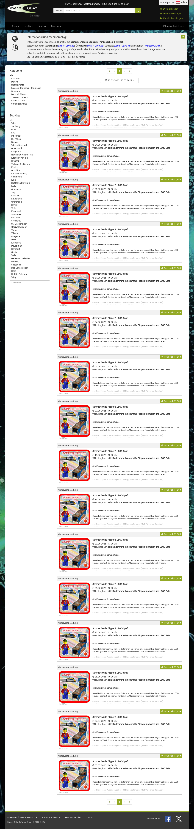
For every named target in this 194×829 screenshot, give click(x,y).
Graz (13, 129)
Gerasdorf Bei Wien (20, 258)
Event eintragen (169, 9)
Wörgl (14, 277)
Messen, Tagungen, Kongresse (26, 88)
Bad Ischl (15, 217)
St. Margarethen (19, 224)
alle (11, 75)
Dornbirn (15, 170)
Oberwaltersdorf (19, 227)
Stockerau (16, 220)
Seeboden (16, 264)
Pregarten (16, 236)
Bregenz (15, 161)
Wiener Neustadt (19, 145)
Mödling (15, 261)
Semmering (16, 176)
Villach (14, 233)
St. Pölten (16, 139)
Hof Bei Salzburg (19, 274)
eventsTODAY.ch (122, 45)
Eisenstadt (16, 211)
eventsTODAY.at (95, 45)
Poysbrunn (16, 246)
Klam (13, 180)
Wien (13, 123)
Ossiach (15, 252)
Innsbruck (16, 136)
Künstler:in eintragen (171, 18)
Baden (14, 142)
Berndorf (15, 249)
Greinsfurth (16, 148)
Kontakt (89, 817)
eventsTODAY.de (66, 45)
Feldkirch (15, 167)
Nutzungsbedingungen (51, 817)
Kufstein (15, 195)
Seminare (15, 91)
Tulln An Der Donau (20, 164)
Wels (13, 255)
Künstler (42, 26)
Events (15, 26)
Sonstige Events (19, 103)
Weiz (13, 239)
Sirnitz (14, 205)
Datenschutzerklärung (73, 817)
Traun (14, 230)
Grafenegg (16, 202)
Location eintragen (170, 13)
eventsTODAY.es (152, 45)
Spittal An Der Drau (20, 183)
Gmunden (16, 189)
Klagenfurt (16, 151)
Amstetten (16, 214)
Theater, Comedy (19, 97)
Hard (13, 271)
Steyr (13, 192)
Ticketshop (56, 26)
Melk (13, 186)
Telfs (13, 208)
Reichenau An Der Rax (22, 154)
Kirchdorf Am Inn (19, 158)
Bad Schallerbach (19, 268)
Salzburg (15, 126)
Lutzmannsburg (19, 173)
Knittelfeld (16, 242)
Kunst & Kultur (18, 100)
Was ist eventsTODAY (29, 817)
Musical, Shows (18, 94)
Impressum (12, 817)
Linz (13, 132)
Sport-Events (17, 85)
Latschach (16, 198)
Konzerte (15, 78)
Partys (14, 81)
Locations (28, 26)
